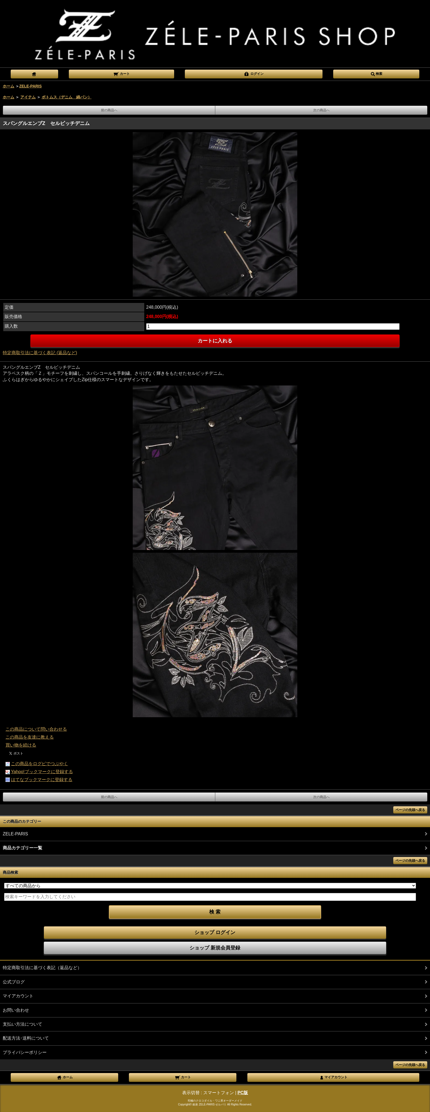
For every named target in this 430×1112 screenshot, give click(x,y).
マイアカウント (18, 996)
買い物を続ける (20, 745)
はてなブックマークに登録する (41, 779)
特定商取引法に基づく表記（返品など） (42, 967)
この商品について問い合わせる (36, 729)
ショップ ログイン (214, 932)
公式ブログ (14, 982)
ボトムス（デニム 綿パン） (67, 97)
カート (121, 73)
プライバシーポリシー (25, 1052)
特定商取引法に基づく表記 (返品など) (40, 352)
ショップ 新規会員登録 (214, 948)
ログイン (253, 73)
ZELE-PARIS (30, 86)
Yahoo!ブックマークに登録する (42, 771)
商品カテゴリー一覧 (22, 848)
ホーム (8, 86)
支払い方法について (22, 1024)
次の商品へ (321, 110)
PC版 (242, 1092)
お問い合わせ (16, 1010)
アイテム (28, 97)
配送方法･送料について (26, 1038)
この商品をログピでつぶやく (39, 763)
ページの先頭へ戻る (410, 810)
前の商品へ (109, 110)
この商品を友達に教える (29, 737)
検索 (376, 73)
